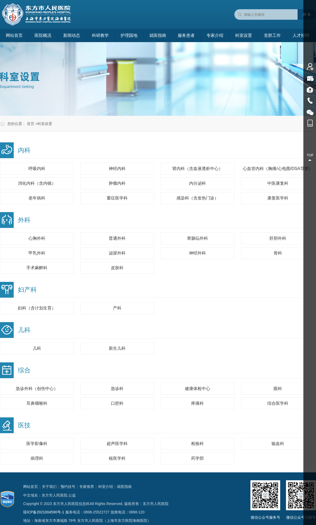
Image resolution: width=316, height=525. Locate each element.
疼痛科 (197, 403)
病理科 (37, 458)
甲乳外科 (36, 253)
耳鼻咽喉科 (36, 403)
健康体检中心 (197, 388)
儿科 (24, 329)
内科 (24, 150)
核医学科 (117, 458)
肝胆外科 (277, 238)
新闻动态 (71, 35)
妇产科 (27, 289)
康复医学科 (277, 198)
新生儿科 (117, 348)
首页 (30, 124)
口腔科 (117, 403)
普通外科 (117, 238)
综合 (24, 370)
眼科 (278, 388)
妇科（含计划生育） (37, 308)
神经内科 (117, 168)
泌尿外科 (117, 253)
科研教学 (100, 35)
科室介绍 (105, 486)
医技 (24, 425)
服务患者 (186, 35)
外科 (24, 219)
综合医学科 (277, 403)
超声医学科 (117, 443)
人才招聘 (301, 35)
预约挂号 (68, 486)
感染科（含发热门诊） (197, 198)
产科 (117, 308)
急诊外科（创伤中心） (37, 388)
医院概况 (42, 35)
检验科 (197, 443)
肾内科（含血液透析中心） (197, 168)
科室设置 (243, 35)
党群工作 (272, 35)
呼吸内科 (36, 168)
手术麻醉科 (36, 268)
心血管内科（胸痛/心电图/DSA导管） (278, 168)
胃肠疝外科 (197, 238)
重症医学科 (117, 198)
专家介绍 (214, 35)
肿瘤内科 (117, 183)
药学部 (197, 458)
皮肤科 (117, 268)
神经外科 (197, 253)
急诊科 (117, 388)
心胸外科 (36, 238)
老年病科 (36, 198)
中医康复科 (277, 183)
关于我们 (49, 486)
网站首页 (14, 35)
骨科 (278, 253)
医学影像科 (36, 443)
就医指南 (157, 35)
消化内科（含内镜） (37, 183)
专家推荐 (86, 486)
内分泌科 (197, 183)
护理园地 (129, 35)
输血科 (277, 443)
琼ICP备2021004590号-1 (43, 512)
